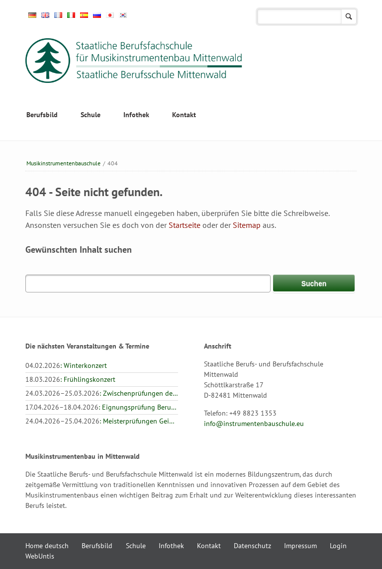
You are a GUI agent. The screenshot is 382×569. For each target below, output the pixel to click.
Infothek (136, 114)
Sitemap (247, 225)
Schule (90, 114)
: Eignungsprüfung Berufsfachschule (101, 407)
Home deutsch (47, 545)
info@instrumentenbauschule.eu (254, 423)
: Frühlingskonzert (70, 379)
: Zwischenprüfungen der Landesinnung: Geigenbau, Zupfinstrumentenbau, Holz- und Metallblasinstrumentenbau (101, 393)
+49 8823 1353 (253, 413)
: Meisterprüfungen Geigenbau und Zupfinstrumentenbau (101, 421)
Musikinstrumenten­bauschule (63, 163)
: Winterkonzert (66, 365)
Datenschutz (252, 545)
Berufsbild (42, 114)
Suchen (349, 16)
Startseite (184, 225)
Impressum (300, 545)
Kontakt (184, 114)
